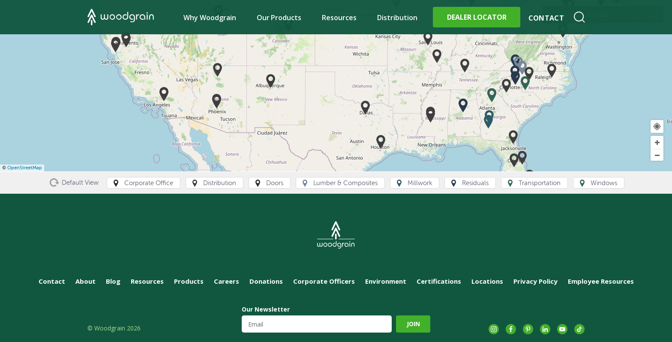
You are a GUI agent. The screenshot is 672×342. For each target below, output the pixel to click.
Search (579, 17)
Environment (385, 281)
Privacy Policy (535, 281)
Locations (487, 281)
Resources (339, 17)
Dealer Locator (477, 17)
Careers (226, 281)
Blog (113, 281)
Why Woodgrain (209, 17)
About (85, 281)
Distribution (397, 17)
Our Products (279, 17)
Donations (266, 281)
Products (189, 281)
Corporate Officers (324, 281)
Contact (546, 18)
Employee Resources (601, 281)
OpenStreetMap (24, 168)
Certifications (439, 281)
